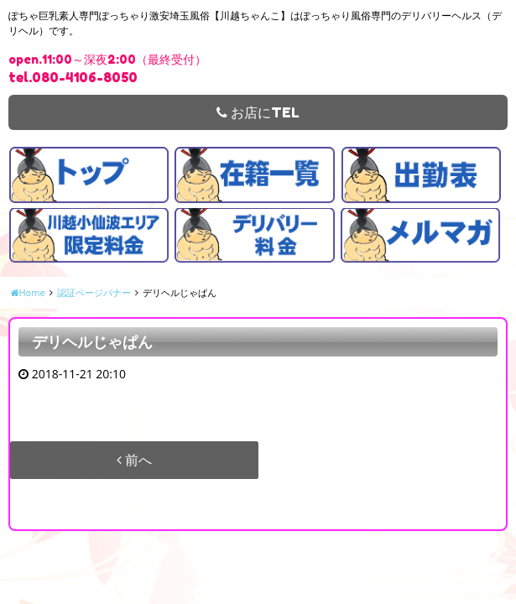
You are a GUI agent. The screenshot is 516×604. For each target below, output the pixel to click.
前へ (134, 459)
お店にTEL (258, 112)
